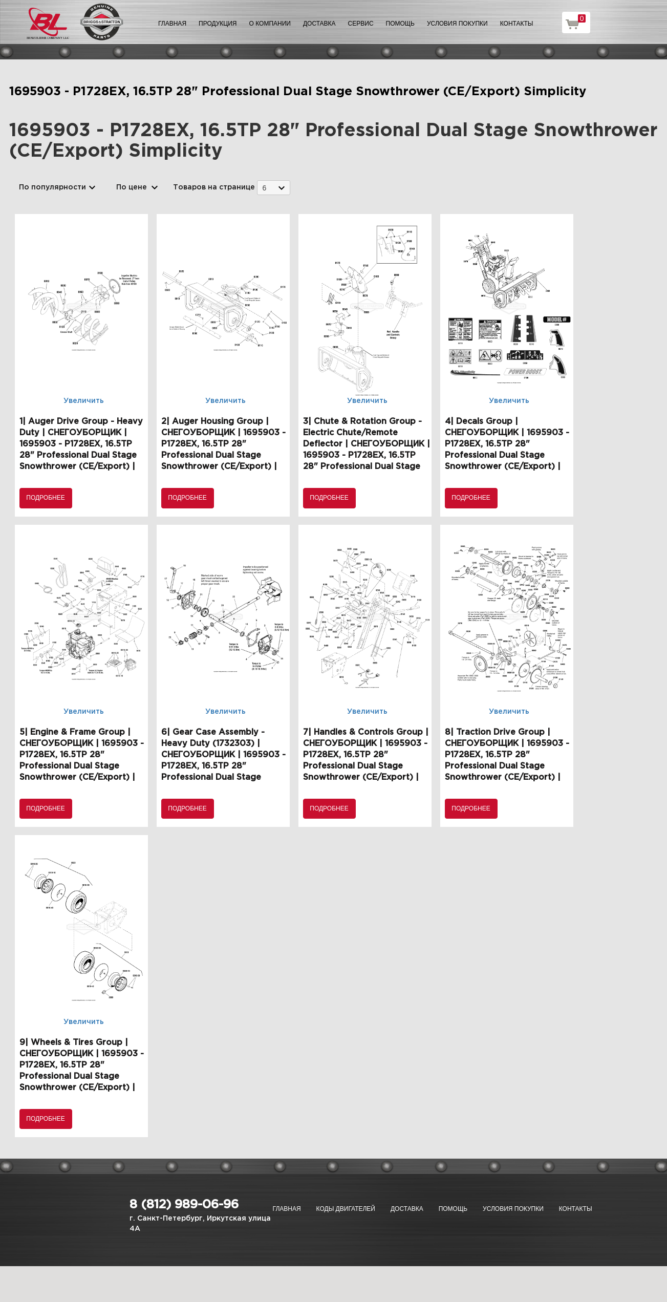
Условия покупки (457, 23)
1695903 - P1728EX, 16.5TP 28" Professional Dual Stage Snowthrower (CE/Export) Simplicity (297, 91)
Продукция (217, 23)
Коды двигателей (345, 1208)
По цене (131, 187)
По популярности (52, 187)
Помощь (400, 23)
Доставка (319, 23)
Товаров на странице (214, 187)
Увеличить (83, 401)
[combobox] (273, 187)
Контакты (516, 23)
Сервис (361, 23)
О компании (270, 23)
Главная (172, 23)
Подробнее (45, 497)
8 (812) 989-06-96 (184, 1204)
